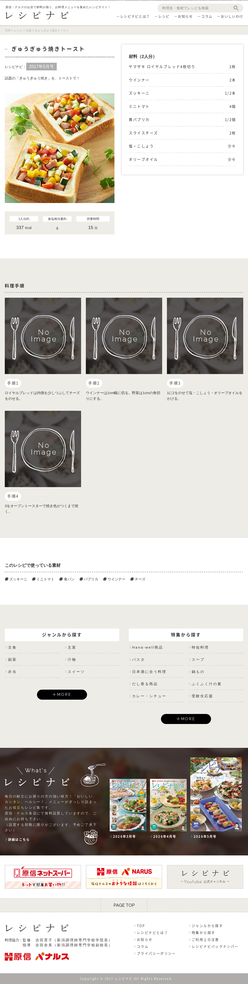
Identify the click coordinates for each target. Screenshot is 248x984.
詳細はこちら (19, 839)
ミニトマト (43, 579)
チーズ (137, 579)
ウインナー (114, 579)
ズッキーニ (16, 579)
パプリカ (88, 579)
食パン (66, 579)
